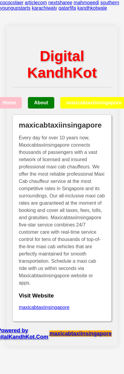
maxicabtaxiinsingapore (44, 307)
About (41, 102)
